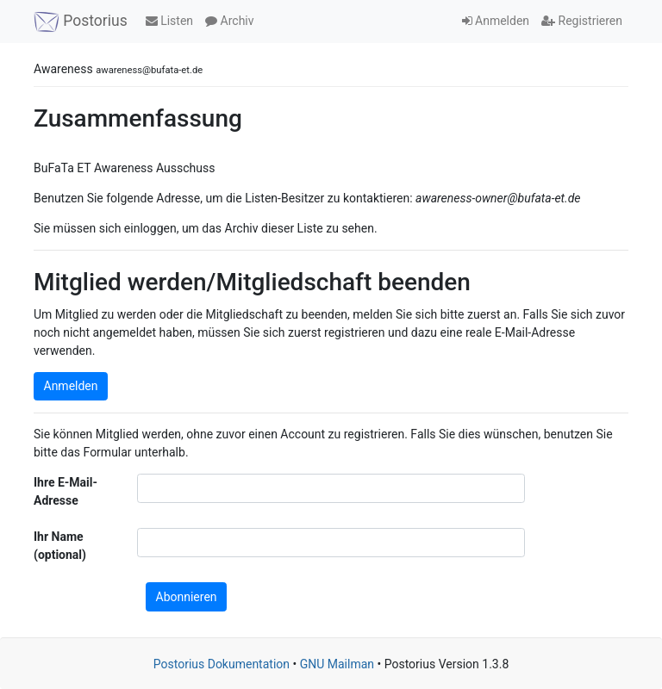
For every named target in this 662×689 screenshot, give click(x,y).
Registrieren (581, 21)
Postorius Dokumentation (221, 664)
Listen (169, 21)
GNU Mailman (337, 664)
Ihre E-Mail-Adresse (65, 491)
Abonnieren (186, 597)
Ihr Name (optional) (60, 546)
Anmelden (496, 21)
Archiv (229, 21)
